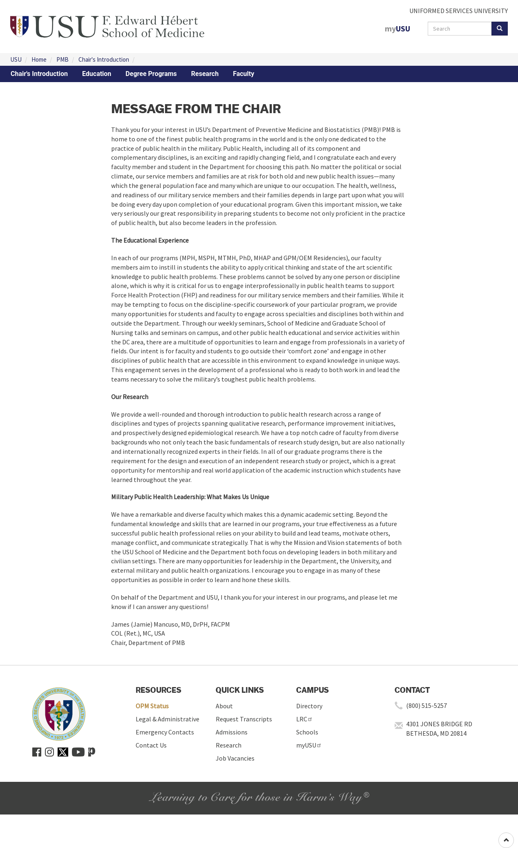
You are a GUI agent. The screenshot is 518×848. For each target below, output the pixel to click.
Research (205, 74)
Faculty (243, 74)
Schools (307, 732)
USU (16, 59)
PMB (62, 59)
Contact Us (151, 745)
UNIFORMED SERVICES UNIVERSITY (458, 11)
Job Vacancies (235, 758)
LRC (304, 719)
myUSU (309, 745)
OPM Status (152, 706)
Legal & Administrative (167, 719)
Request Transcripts (244, 719)
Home (39, 59)
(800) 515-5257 (426, 705)
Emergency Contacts (165, 732)
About (224, 706)
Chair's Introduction (103, 59)
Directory (309, 706)
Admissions (232, 732)
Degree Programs (151, 74)
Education (96, 74)
